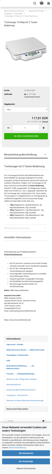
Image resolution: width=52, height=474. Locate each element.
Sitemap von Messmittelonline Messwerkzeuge (25, 400)
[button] (8, 128)
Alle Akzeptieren (26, 453)
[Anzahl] (26, 128)
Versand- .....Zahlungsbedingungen (20, 374)
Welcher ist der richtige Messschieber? (21, 379)
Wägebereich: (9, 104)
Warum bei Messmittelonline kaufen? (21, 390)
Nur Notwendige (26, 461)
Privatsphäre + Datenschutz (17, 355)
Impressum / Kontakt (14, 344)
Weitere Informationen (26, 468)
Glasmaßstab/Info (13, 385)
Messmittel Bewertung (16, 228)
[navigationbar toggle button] (48, 3)
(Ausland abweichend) (32, 97)
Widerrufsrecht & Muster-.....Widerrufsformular (25, 350)
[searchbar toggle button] (34, 3)
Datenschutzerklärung (17, 448)
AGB (8, 361)
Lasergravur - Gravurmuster (17, 395)
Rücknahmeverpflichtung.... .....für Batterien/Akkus (20, 367)
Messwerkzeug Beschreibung (20, 154)
